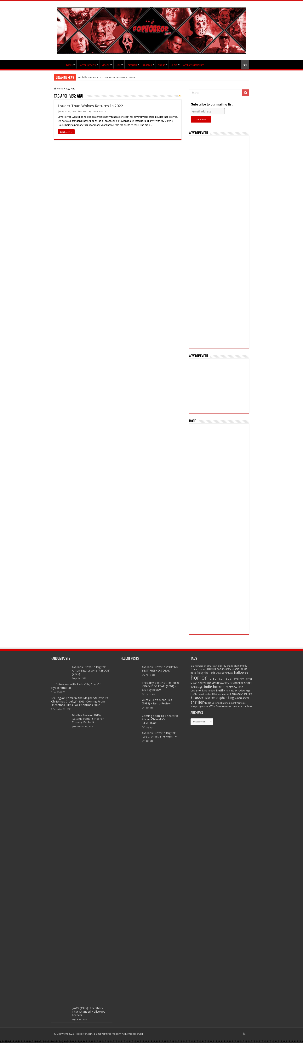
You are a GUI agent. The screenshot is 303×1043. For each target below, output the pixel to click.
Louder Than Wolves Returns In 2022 (90, 106)
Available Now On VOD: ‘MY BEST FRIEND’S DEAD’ (106, 77)
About (161, 64)
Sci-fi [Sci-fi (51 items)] (228, 694)
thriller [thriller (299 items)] (197, 702)
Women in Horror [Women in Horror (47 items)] (233, 706)
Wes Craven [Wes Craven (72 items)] (217, 706)
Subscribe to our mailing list (211, 104)
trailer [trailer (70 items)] (207, 702)
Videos (105, 64)
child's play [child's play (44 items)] (232, 666)
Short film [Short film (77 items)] (246, 693)
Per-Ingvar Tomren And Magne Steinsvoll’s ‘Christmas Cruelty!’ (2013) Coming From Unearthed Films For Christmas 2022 (79, 701)
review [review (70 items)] (241, 690)
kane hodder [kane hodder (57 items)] (208, 690)
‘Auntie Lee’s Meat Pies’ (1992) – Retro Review (157, 701)
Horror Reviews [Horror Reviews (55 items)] (225, 683)
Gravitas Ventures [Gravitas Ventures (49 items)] (224, 673)
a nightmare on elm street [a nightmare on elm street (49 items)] (204, 666)
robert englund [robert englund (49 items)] (205, 694)
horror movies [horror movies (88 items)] (207, 683)
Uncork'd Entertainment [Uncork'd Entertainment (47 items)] (224, 703)
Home (58, 88)
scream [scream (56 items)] (236, 694)
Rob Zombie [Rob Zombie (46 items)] (219, 694)
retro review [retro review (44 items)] (231, 691)
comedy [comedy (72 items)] (242, 665)
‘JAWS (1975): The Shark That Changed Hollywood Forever (88, 1011)
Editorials (132, 64)
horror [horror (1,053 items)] (199, 677)
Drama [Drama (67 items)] (235, 668)
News (69, 64)
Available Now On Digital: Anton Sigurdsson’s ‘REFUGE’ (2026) (91, 670)
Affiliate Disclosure (193, 64)
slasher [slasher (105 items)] (210, 698)
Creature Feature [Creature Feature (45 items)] (199, 669)
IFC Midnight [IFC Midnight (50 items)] (197, 687)
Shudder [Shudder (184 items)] (198, 697)
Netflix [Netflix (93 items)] (220, 690)
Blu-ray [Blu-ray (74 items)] (222, 665)
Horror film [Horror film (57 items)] (238, 679)
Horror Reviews (87, 64)
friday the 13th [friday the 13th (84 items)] (206, 672)
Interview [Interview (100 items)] (231, 687)
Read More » (66, 131)
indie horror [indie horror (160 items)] (214, 687)
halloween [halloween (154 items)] (242, 672)
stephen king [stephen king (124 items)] (225, 698)
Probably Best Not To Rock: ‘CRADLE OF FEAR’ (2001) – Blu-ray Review (160, 686)
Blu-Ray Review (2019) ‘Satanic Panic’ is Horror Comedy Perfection (88, 719)
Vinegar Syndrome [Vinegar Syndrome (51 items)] (200, 706)
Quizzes (147, 64)
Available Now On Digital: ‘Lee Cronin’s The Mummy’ (159, 734)
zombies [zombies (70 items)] (247, 706)
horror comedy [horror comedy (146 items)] (219, 678)
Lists (118, 64)
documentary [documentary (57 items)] (224, 669)
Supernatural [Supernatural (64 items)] (242, 697)
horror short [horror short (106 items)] (243, 683)
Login (174, 64)
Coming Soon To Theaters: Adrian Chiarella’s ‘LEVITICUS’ (160, 719)
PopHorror (59, 64)
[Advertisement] (219, 241)
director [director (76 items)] (211, 668)
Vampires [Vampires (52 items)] (242, 703)
